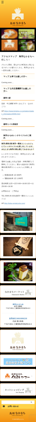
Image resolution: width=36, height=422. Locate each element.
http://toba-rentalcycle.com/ (14, 203)
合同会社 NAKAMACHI (18, 318)
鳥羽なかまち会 (18, 304)
